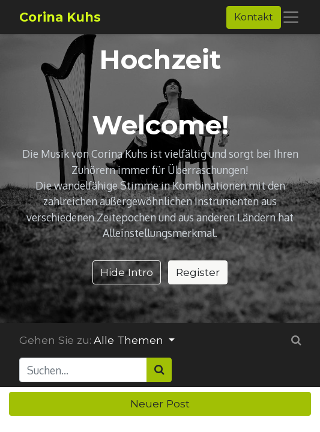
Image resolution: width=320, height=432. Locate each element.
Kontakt (253, 17)
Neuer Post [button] (160, 403)
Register (198, 272)
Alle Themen (130, 340)
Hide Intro (126, 272)
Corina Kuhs (60, 17)
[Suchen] (159, 370)
